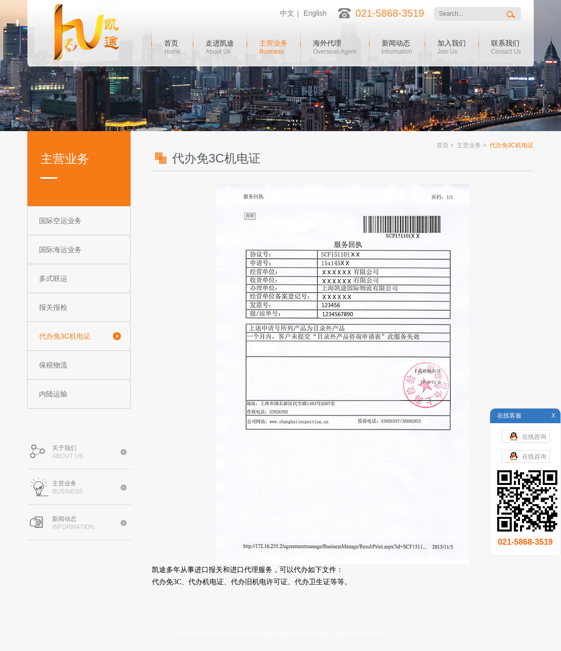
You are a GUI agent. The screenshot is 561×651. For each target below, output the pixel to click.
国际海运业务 (60, 250)
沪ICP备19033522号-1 (361, 633)
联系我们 (506, 46)
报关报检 (53, 307)
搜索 (511, 14)
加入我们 (451, 46)
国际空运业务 (60, 221)
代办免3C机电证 (65, 336)
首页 (172, 46)
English (315, 13)
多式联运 (53, 278)
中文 (287, 13)
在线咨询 (528, 436)
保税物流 (53, 365)
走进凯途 (220, 46)
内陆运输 (53, 394)
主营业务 (273, 46)
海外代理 (334, 46)
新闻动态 (397, 46)
